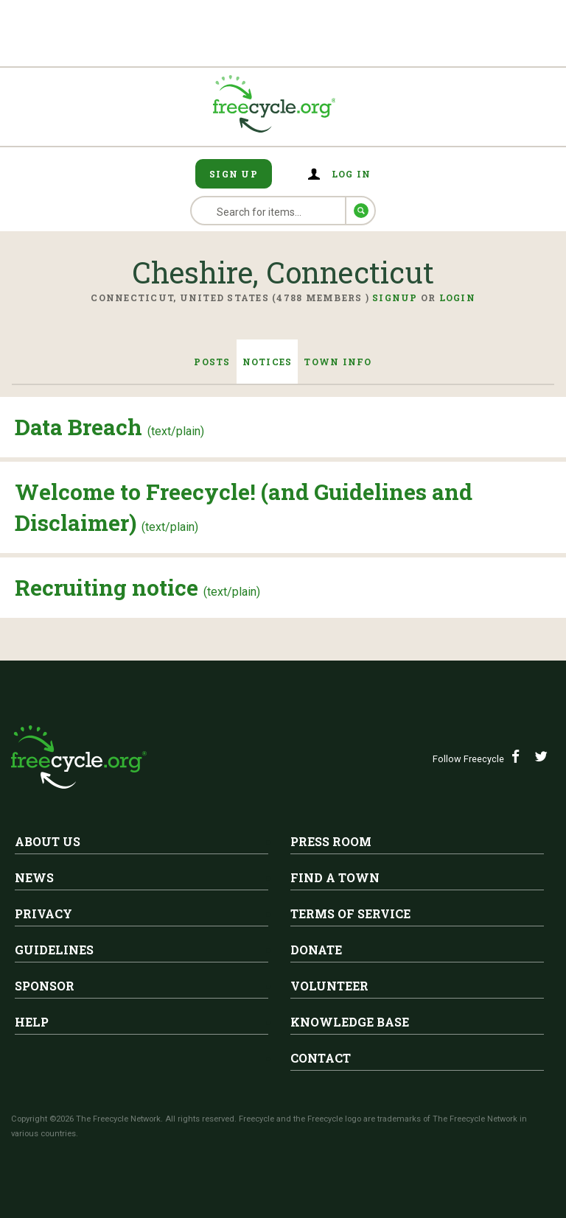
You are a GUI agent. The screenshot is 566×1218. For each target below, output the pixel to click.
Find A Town (335, 877)
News (34, 877)
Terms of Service (350, 913)
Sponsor (44, 985)
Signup (395, 297)
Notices (267, 361)
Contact (320, 1058)
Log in (351, 174)
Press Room (330, 841)
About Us (47, 841)
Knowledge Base (349, 1021)
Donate (316, 949)
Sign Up (233, 174)
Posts (212, 361)
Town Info (337, 361)
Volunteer (329, 985)
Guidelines (54, 949)
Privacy (43, 913)
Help (32, 1021)
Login (457, 297)
